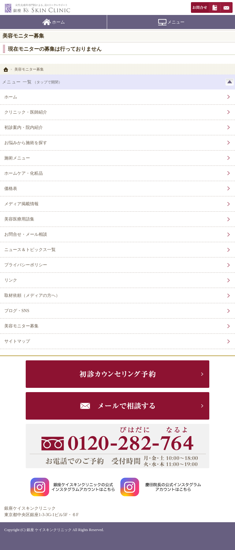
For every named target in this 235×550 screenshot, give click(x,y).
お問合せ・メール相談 (25, 234)
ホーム (58, 22)
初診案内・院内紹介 (23, 127)
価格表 (10, 188)
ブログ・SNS (16, 310)
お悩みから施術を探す (25, 142)
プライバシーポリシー (25, 265)
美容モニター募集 (21, 326)
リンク (10, 280)
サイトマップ (17, 341)
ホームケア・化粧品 (23, 173)
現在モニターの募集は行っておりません (55, 49)
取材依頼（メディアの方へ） (32, 295)
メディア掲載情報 (21, 204)
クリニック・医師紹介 (25, 112)
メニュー (176, 22)
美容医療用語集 (19, 219)
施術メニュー (17, 158)
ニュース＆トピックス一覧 (30, 249)
